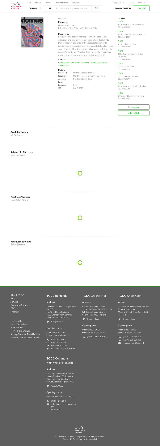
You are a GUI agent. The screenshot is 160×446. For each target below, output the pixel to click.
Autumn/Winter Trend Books (25, 337)
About (48, 2)
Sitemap (14, 311)
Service (38, 2)
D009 (120, 21)
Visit (29, 2)
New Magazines (18, 324)
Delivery (75, 2)
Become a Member (20, 305)
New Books (16, 320)
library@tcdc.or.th (59, 345)
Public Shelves (62, 2)
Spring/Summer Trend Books (25, 334)
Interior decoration (99, 62)
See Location (133, 107)
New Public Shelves (20, 330)
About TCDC (17, 295)
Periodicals (63, 62)
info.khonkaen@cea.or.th (133, 343)
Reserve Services (123, 8)
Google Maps (57, 321)
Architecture (63, 65)
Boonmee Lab (91, 439)
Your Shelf (141, 8)
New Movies (17, 327)
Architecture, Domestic (79, 62)
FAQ (12, 308)
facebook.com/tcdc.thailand (63, 348)
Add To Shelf (133, 113)
